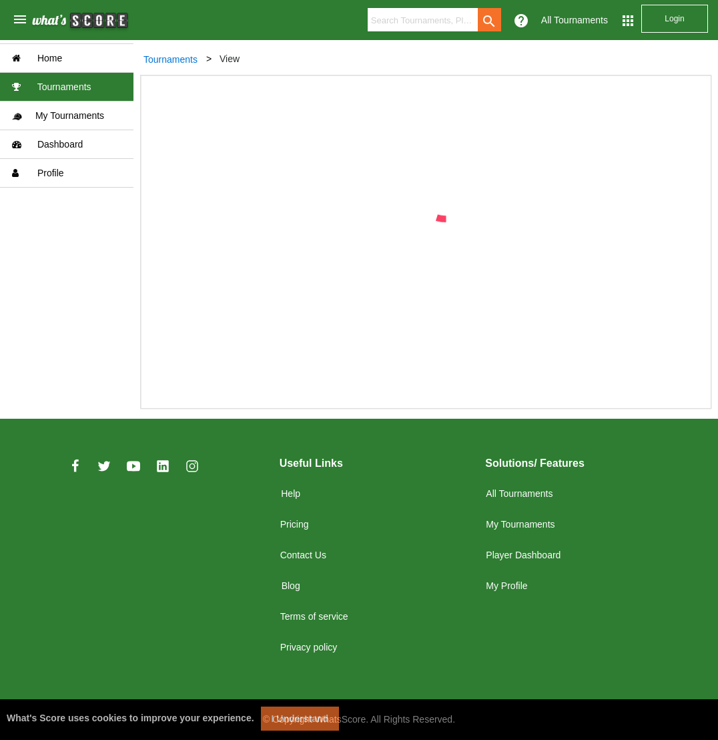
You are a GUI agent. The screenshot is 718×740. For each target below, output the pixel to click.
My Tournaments (58, 116)
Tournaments (51, 86)
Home (37, 58)
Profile (38, 173)
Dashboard (47, 144)
